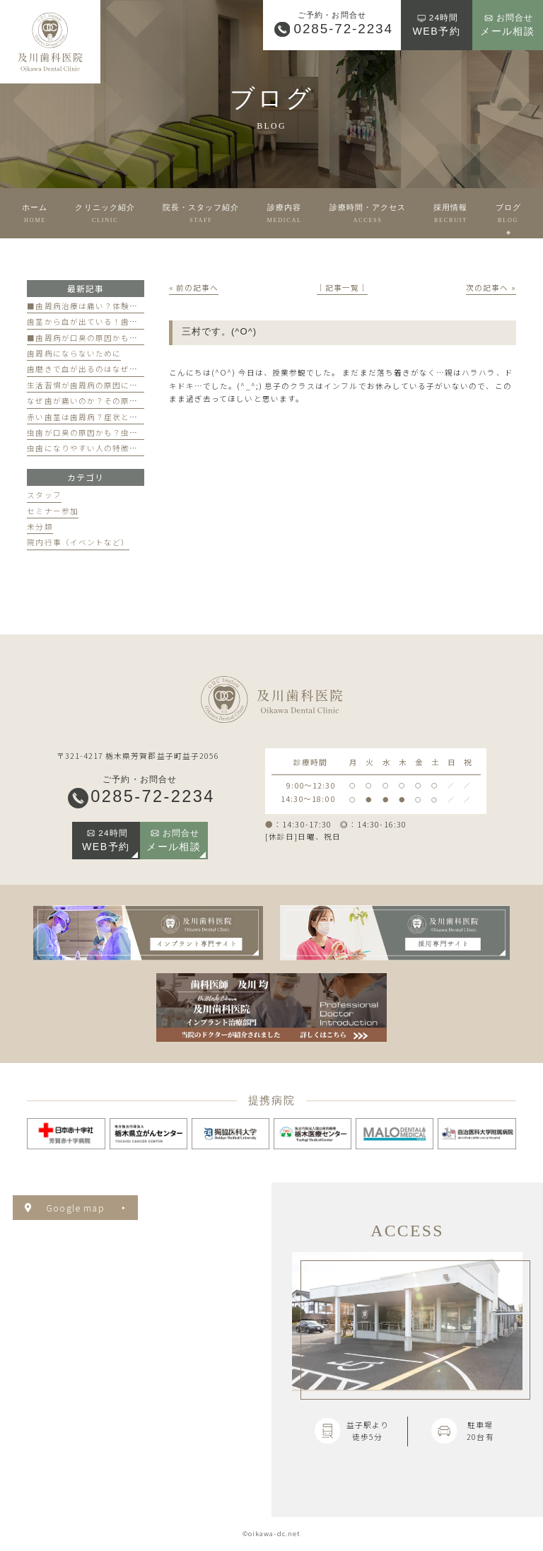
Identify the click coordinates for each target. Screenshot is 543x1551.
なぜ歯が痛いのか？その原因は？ (91, 400)
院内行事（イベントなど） (78, 542)
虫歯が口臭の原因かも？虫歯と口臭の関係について (125, 432)
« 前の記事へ (193, 287)
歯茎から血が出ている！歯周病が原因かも (108, 321)
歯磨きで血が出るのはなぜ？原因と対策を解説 (116, 369)
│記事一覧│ (342, 287)
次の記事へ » (490, 287)
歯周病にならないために (74, 353)
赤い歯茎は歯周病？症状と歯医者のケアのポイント (125, 417)
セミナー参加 (52, 511)
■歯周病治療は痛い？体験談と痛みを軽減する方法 (125, 306)
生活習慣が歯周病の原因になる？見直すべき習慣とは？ (133, 385)
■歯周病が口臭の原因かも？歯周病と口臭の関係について (138, 337)
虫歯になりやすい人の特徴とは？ (91, 448)
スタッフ (44, 494)
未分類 (39, 526)
